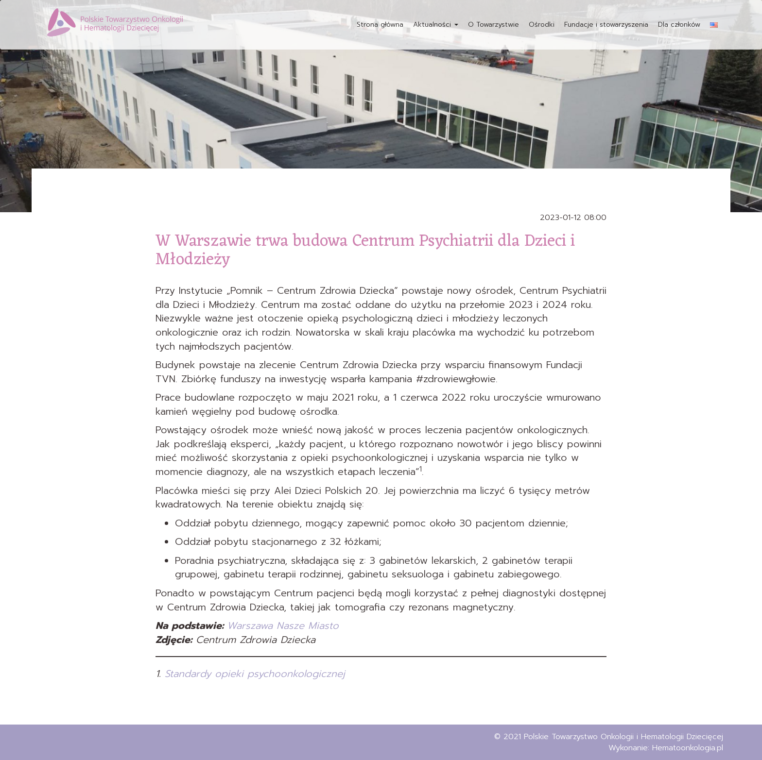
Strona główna (380, 24)
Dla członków (679, 24)
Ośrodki (541, 24)
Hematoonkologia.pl (687, 748)
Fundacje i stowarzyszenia (606, 24)
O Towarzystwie (493, 24)
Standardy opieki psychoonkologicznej (255, 673)
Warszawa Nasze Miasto (283, 625)
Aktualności (435, 24)
